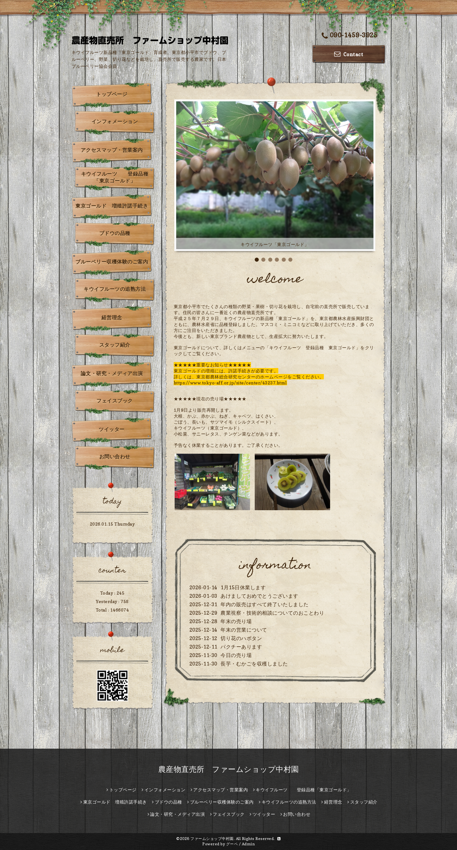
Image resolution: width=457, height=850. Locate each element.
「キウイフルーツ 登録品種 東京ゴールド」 (313, 347)
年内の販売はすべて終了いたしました (264, 604)
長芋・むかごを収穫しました (254, 663)
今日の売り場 (236, 655)
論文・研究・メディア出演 (112, 373)
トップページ (111, 94)
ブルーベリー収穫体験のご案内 (111, 262)
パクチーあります (241, 647)
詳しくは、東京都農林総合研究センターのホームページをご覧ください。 (249, 376)
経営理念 (111, 317)
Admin (248, 844)
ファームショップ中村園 (212, 838)
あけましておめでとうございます (259, 596)
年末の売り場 (236, 621)
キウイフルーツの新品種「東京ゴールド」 (267, 318)
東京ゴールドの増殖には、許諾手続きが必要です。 (226, 370)
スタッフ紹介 (114, 345)
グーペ (232, 844)
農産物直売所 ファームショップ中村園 (228, 769)
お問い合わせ (114, 456)
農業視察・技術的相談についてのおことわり (272, 613)
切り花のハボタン (241, 638)
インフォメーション (114, 121)
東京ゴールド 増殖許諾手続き (111, 206)
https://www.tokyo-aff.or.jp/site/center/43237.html (230, 382)
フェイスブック (114, 401)
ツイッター (112, 429)
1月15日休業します (243, 587)
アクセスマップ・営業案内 (112, 150)
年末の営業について (243, 630)
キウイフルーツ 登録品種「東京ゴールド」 (115, 177)
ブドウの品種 (114, 233)
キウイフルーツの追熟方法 (115, 289)
